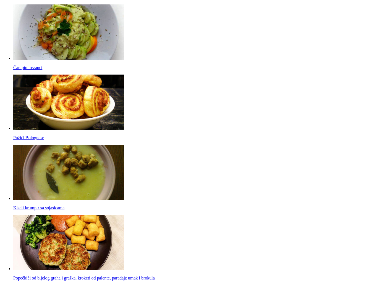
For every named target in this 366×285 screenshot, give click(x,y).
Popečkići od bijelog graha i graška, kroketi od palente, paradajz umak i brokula (84, 278)
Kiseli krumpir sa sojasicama (38, 207)
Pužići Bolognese (28, 137)
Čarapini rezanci (27, 67)
